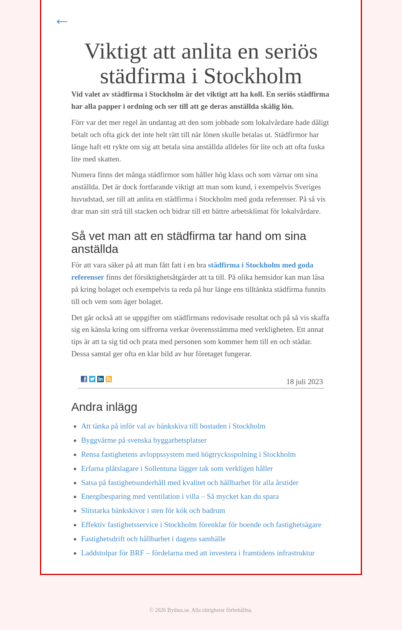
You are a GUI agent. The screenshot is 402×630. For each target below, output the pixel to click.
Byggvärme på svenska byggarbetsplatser (143, 440)
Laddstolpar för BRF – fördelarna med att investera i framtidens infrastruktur (197, 553)
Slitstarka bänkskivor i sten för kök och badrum (153, 510)
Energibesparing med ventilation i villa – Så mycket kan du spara (180, 496)
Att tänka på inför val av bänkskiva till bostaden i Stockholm (173, 426)
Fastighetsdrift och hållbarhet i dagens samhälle (153, 539)
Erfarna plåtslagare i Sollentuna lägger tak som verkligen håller (177, 468)
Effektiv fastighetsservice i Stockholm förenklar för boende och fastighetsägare (201, 524)
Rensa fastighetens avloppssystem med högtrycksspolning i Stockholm (188, 454)
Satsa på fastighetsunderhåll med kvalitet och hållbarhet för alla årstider (189, 482)
